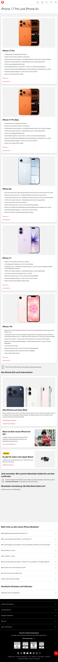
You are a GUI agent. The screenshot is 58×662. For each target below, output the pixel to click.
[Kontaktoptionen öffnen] (56, 653)
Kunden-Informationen (29, 604)
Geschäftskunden (6, 627)
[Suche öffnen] (46, 2)
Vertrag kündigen (41, 656)
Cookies (29, 656)
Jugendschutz (47, 656)
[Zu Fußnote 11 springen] (45, 485)
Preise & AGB (18, 656)
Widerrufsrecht (24, 656)
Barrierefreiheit (37, 658)
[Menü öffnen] (55, 2)
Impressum (31, 658)
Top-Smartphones (29, 610)
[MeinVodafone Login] (51, 2)
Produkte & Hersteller (29, 615)
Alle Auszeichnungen (29, 638)
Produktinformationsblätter (23, 658)
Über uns (29, 621)
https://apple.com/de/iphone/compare (31, 367)
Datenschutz (34, 656)
